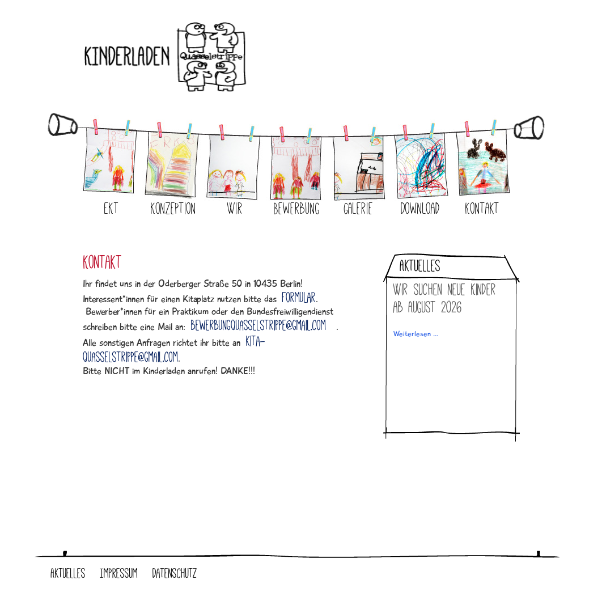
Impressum (119, 573)
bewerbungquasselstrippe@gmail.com (258, 325)
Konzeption (173, 208)
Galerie (358, 208)
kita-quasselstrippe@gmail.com (174, 349)
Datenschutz (174, 573)
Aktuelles (68, 573)
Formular (299, 298)
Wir (235, 208)
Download (420, 208)
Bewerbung (297, 208)
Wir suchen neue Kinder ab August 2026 (444, 298)
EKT (111, 208)
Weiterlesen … (416, 333)
